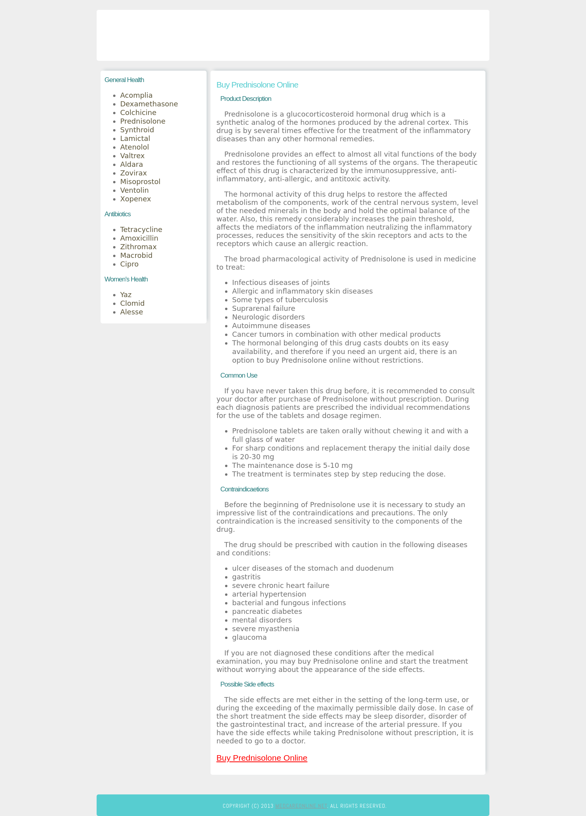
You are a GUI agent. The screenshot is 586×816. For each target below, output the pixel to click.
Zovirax (133, 173)
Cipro (129, 264)
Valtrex (132, 156)
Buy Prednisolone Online (262, 757)
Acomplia (136, 95)
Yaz (126, 294)
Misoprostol (140, 181)
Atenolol (134, 147)
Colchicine (138, 112)
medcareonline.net (301, 805)
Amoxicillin (139, 238)
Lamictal (135, 138)
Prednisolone (142, 121)
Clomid (132, 303)
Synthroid (137, 130)
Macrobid (136, 255)
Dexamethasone (149, 104)
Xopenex (135, 199)
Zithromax (138, 247)
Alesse (131, 312)
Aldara (131, 164)
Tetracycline (141, 229)
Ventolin (134, 190)
